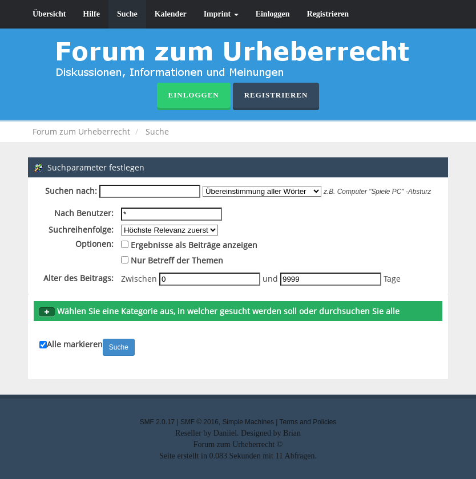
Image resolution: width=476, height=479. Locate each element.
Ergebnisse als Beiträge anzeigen (189, 245)
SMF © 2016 (199, 422)
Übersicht (49, 14)
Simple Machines (248, 422)
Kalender (171, 14)
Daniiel (225, 433)
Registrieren (328, 14)
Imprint (221, 14)
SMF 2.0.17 (157, 422)
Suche (127, 14)
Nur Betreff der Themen (172, 260)
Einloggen (273, 14)
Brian (292, 433)
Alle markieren (75, 344)
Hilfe (91, 14)
